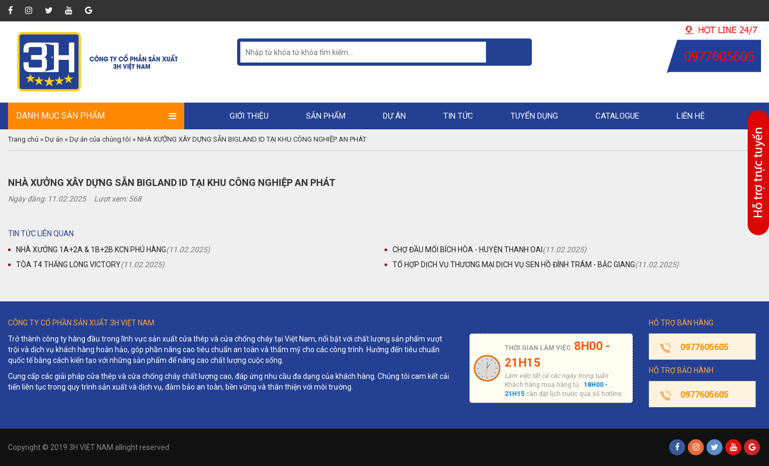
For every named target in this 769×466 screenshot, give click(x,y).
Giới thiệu (249, 116)
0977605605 (704, 347)
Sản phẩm (326, 116)
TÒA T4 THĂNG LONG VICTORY (68, 264)
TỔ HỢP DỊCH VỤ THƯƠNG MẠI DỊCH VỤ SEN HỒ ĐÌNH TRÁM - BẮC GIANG (514, 264)
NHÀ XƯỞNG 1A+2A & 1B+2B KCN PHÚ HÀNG (91, 249)
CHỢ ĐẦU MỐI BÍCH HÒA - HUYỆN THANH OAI (468, 249)
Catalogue (617, 116)
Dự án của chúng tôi (100, 139)
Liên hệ (691, 116)
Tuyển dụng (534, 116)
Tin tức (458, 116)
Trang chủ (23, 139)
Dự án (394, 116)
